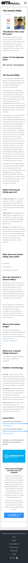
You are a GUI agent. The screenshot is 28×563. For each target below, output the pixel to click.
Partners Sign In (14, 547)
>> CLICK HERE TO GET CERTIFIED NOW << (14, 515)
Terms (14, 537)
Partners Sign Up (14, 544)
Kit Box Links (14, 551)
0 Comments (7, 14)
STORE (14, 554)
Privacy (14, 540)
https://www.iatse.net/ (11, 341)
